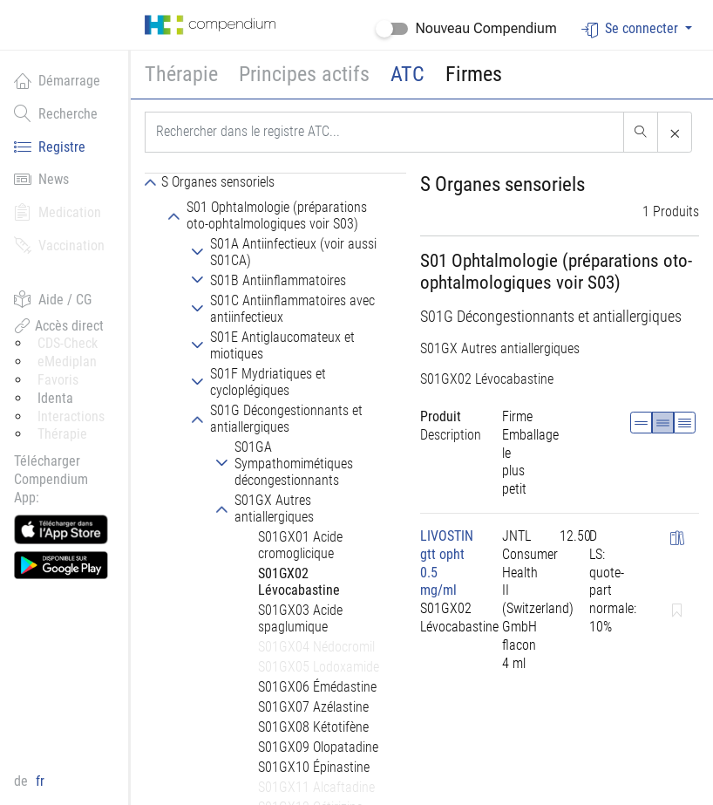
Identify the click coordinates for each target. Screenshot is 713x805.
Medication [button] (57, 212)
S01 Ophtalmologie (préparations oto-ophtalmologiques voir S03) (556, 271)
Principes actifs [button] (304, 74)
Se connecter (631, 29)
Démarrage (57, 80)
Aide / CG (53, 299)
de (22, 781)
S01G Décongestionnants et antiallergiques (551, 316)
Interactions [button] (71, 416)
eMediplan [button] (67, 361)
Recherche (56, 113)
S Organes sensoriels (502, 184)
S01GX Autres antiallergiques (500, 348)
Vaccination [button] (59, 245)
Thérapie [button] (181, 74)
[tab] (275, 181)
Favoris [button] (57, 380)
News (41, 179)
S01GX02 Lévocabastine (486, 379)
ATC (407, 74)
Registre (49, 146)
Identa (55, 398)
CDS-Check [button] (67, 343)
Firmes (473, 74)
